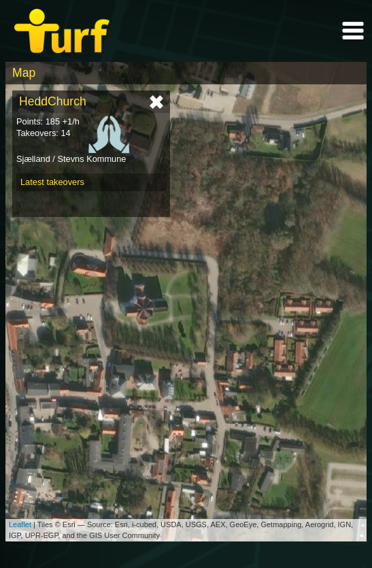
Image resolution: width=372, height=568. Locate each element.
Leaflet (20, 524)
